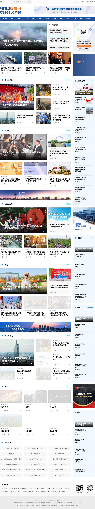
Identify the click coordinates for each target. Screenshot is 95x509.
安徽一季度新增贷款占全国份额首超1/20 (80, 118)
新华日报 (31, 489)
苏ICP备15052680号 (56, 502)
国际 (19, 19)
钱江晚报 (61, 489)
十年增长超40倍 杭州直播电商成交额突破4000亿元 (80, 129)
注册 (82, 2)
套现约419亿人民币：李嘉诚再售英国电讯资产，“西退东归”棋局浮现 (60, 69)
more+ (68, 130)
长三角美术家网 (61, 491)
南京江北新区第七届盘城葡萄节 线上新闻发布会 (80, 365)
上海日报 (10, 489)
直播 (74, 19)
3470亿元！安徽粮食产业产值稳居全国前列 (80, 148)
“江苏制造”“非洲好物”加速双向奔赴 (80, 108)
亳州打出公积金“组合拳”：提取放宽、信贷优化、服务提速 (60, 181)
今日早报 (67, 489)
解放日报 (4, 489)
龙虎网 (29, 491)
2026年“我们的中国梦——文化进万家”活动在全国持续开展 (60, 286)
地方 (33, 19)
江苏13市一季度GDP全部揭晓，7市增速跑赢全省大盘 (83, 92)
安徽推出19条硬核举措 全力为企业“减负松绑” (80, 159)
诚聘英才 (52, 500)
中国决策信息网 (42, 491)
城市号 (88, 19)
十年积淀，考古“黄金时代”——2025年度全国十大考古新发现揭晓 (35, 314)
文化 (40, 19)
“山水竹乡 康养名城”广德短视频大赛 (80, 255)
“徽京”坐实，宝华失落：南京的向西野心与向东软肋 (61, 373)
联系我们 (57, 500)
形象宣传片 (54, 431)
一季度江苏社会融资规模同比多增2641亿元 (80, 178)
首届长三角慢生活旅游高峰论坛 (80, 285)
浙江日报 (55, 489)
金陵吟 (27, 407)
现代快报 (43, 489)
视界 (81, 19)
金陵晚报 (49, 489)
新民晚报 (16, 489)
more (92, 80)
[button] (42, 231)
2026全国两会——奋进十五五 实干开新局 (83, 424)
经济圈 (47, 19)
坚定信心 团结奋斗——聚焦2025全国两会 (80, 451)
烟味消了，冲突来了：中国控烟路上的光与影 (34, 69)
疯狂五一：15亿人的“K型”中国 (59, 47)
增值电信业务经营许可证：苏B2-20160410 (71, 502)
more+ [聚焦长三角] (68, 79)
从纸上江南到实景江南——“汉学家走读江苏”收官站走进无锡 (60, 314)
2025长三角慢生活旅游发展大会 (83, 249)
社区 (61, 19)
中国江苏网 (23, 491)
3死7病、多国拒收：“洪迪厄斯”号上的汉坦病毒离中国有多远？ (11, 69)
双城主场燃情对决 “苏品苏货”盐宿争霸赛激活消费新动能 (80, 169)
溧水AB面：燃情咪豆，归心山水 (25, 372)
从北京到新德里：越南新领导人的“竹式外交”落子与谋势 (59, 40)
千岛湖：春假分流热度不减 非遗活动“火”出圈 (59, 225)
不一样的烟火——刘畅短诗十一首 (61, 358)
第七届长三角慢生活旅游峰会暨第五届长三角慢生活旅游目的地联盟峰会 (80, 296)
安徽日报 (12, 491)
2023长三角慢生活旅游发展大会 (80, 355)
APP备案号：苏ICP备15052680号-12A (68, 505)
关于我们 (41, 500)
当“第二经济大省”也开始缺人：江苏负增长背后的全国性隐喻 (61, 117)
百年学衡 (4, 407)
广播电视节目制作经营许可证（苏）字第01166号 (29, 505)
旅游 (68, 19)
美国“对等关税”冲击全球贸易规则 (80, 440)
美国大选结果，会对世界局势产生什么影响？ (80, 470)
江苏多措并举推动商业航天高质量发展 (80, 188)
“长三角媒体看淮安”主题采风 (80, 265)
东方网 (17, 491)
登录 (77, 2)
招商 (54, 19)
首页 (6, 19)
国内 (12, 19)
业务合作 (46, 500)
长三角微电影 (52, 491)
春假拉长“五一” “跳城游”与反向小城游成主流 (59, 253)
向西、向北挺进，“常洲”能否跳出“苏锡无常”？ (61, 88)
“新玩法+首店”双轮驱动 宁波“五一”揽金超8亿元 (11, 253)
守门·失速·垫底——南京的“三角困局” (25, 116)
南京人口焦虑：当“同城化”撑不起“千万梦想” (61, 102)
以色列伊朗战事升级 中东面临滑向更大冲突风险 (80, 431)
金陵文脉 (28, 431)
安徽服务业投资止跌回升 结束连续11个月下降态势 (80, 99)
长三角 (26, 19)
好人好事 (53, 407)
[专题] (92, 412)
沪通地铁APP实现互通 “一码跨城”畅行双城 (35, 180)
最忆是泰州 (5, 431)
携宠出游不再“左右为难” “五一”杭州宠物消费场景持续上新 (60, 153)
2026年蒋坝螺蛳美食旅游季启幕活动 (83, 319)
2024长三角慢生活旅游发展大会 (80, 275)
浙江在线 (34, 491)
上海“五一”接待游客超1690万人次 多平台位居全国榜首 (35, 253)
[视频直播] (92, 307)
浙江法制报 (5, 491)
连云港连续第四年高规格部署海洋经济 (80, 138)
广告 (69, 198)
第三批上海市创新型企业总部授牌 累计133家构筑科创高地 (80, 199)
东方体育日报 (24, 489)
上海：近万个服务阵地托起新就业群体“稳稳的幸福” (10, 180)
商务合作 (2, 2)
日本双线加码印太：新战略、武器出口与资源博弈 (59, 31)
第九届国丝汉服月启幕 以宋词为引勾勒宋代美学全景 (11, 314)
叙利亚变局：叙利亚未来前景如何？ (80, 460)
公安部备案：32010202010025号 (50, 505)
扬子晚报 (37, 489)
